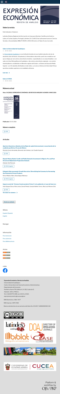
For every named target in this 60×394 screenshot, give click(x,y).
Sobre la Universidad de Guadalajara (14, 48)
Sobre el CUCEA (7, 79)
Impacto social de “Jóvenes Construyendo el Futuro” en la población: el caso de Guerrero (29, 184)
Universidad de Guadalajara (11, 54)
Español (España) (8, 213)
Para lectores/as (7, 235)
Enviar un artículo (9, 202)
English (5, 216)
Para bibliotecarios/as (8, 241)
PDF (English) (9, 166)
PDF (6, 131)
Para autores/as (7, 238)
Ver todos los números (9, 192)
